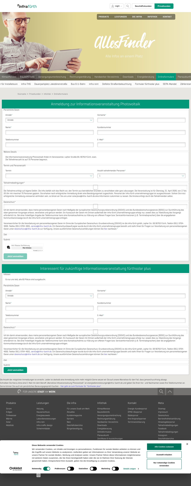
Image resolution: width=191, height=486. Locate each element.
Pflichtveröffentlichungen (169, 452)
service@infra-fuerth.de (41, 226)
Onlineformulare (166, 76)
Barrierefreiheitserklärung (169, 418)
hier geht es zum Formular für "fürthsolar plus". (81, 386)
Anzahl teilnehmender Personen (111, 170)
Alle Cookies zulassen (164, 459)
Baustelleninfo (27, 76)
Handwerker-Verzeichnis (106, 76)
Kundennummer (104, 127)
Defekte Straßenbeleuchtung (116, 84)
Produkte (104, 16)
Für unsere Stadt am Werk (78, 408)
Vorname (101, 115)
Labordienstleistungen (46, 418)
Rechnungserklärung (80, 76)
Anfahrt (161, 448)
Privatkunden (164, 6)
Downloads (128, 76)
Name (8, 127)
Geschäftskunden (143, 6)
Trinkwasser (11, 415)
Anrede (9, 115)
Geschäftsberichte (75, 425)
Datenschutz (163, 415)
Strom (9, 408)
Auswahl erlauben (164, 467)
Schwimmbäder (43, 428)
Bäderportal (133, 415)
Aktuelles (71, 412)
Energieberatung (145, 76)
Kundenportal (164, 442)
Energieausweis (43, 415)
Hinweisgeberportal (166, 422)
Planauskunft (103, 435)
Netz (69, 422)
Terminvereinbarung (136, 422)
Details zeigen (129, 481)
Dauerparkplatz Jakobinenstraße (50, 84)
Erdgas (9, 412)
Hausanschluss (43, 412)
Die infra (137, 16)
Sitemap (161, 408)
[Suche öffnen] (127, 6)
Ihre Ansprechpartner (137, 418)
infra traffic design (45, 425)
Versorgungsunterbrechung (52, 76)
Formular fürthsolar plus (147, 84)
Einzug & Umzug (104, 442)
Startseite (22, 94)
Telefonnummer (12, 139)
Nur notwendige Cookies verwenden (164, 476)
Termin (8, 170)
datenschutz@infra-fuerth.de (27, 229)
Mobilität (10, 425)
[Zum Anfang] (169, 391)
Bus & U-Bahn (78, 84)
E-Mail (100, 139)
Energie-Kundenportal (137, 408)
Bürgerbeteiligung (74, 428)
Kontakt (167, 16)
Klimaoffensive (9, 76)
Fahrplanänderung (105, 448)
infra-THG (26, 84)
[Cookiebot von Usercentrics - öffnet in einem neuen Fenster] (15, 481)
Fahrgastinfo (103, 445)
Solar (8, 422)
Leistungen (121, 16)
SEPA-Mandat (170, 84)
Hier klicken (27, 248)
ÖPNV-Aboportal (135, 412)
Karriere (70, 418)
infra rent (94, 84)
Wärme (9, 418)
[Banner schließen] (187, 456)
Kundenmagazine (74, 415)
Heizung (40, 408)
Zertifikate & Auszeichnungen (110, 438)
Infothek (152, 16)
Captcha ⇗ (38, 250)
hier (105, 229)
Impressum (163, 412)
